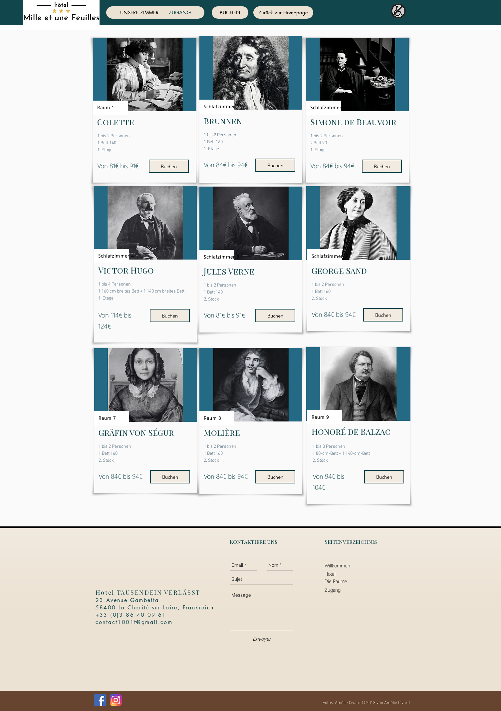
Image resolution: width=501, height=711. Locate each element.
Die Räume (336, 581)
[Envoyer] (262, 638)
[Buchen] (169, 166)
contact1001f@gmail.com (134, 622)
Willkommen (337, 565)
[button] (144, 74)
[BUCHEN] (230, 12)
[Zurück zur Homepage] (283, 12)
